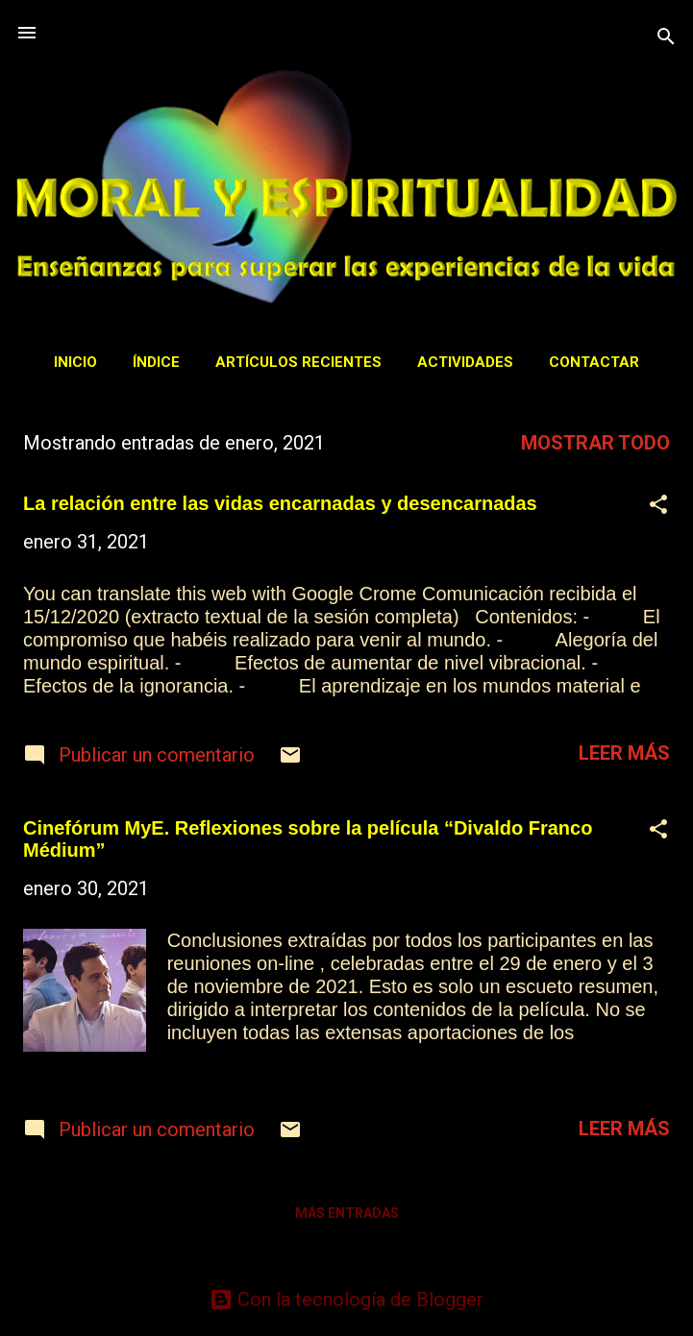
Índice (156, 362)
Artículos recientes (298, 362)
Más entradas (347, 1213)
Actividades (465, 362)
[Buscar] (666, 39)
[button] (658, 507)
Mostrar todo (595, 442)
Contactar (594, 362)
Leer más (624, 753)
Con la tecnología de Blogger (346, 1299)
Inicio (75, 362)
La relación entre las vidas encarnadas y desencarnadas (280, 503)
